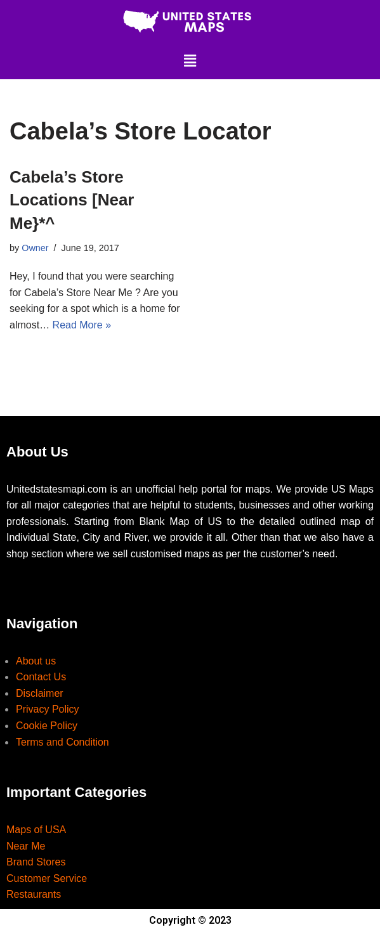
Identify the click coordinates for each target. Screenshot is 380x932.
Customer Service (46, 878)
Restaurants (33, 894)
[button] (189, 61)
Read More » (82, 325)
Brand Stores (35, 862)
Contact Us (41, 676)
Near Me (25, 846)
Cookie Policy (46, 725)
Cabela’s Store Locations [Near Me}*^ (72, 200)
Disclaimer (39, 693)
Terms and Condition (62, 742)
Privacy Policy (47, 709)
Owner (35, 248)
